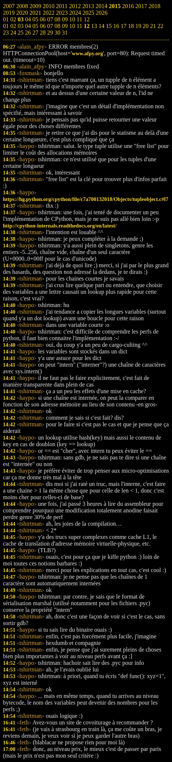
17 (123, 26)
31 (65, 32)
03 (21, 26)
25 (21, 32)
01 (6, 26)
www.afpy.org (87, 53)
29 (50, 32)
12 (86, 26)
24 (13, 32)
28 (43, 32)
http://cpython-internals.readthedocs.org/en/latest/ (59, 226)
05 (35, 26)
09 (65, 26)
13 (94, 26)
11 (79, 26)
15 (109, 26)
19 (138, 26)
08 (57, 26)
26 (28, 32)
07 (50, 26)
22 (160, 26)
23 (6, 32)
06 (43, 26)
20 (145, 26)
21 (153, 26)
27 (35, 32)
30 (57, 32)
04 (28, 26)
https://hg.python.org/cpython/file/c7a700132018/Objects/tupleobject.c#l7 (85, 199)
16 (116, 26)
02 (13, 26)
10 (72, 26)
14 (101, 26)
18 (131, 26)
